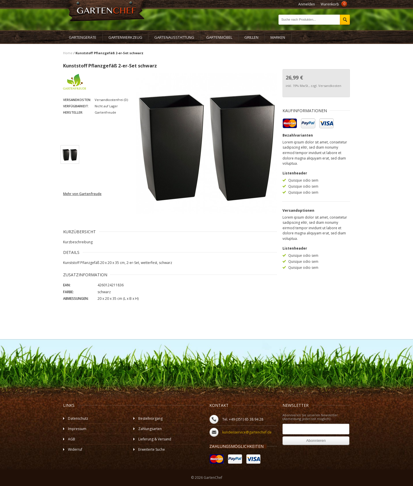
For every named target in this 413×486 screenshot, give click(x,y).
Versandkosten (329, 85)
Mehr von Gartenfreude (82, 193)
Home (68, 53)
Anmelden (306, 4)
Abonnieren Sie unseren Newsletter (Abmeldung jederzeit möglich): (310, 417)
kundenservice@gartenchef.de (247, 432)
